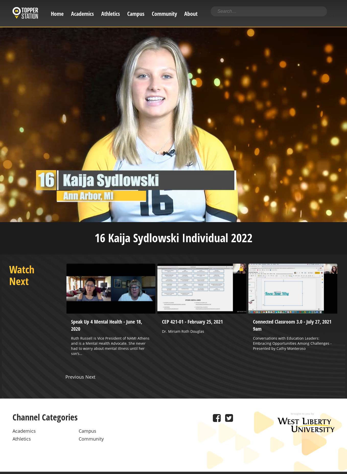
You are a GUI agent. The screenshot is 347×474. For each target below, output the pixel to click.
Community (164, 13)
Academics (82, 13)
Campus (135, 13)
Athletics (110, 13)
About (191, 13)
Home (57, 13)
